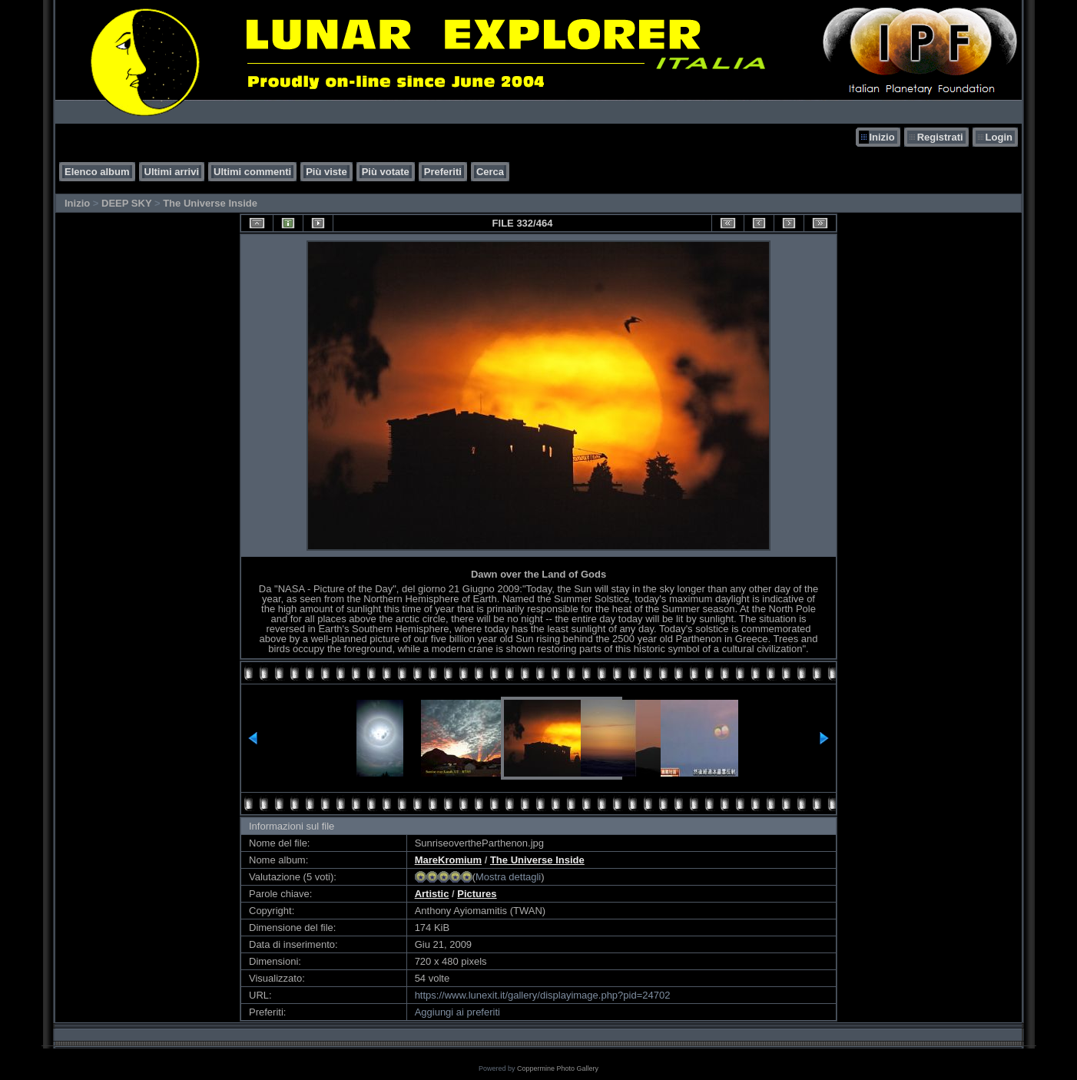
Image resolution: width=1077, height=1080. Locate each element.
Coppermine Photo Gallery (557, 1068)
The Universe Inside (210, 203)
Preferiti (443, 171)
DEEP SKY (126, 203)
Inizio (881, 137)
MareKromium (448, 860)
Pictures (476, 893)
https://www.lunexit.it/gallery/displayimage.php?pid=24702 (543, 995)
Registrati (940, 137)
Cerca (490, 171)
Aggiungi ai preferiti (457, 1012)
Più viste (326, 171)
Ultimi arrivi (172, 171)
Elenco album (97, 171)
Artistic (432, 893)
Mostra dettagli (508, 877)
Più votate (385, 171)
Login (999, 137)
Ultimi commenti (252, 171)
